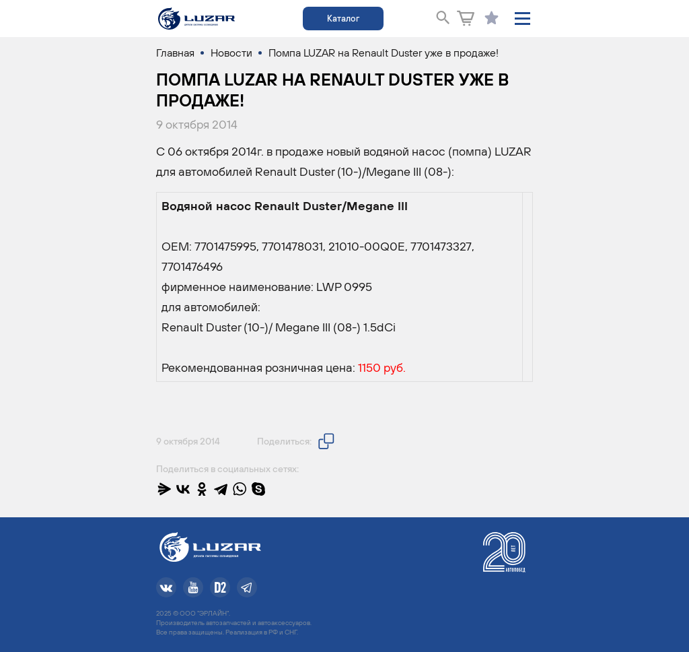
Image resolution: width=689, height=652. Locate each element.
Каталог (343, 18)
